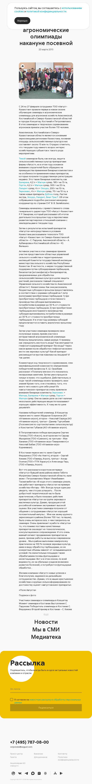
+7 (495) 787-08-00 (29, 742)
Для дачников (40, 757)
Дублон (49, 194)
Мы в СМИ (46, 629)
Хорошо (22, 20)
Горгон (22, 185)
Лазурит (23, 188)
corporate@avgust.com (21, 747)
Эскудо (45, 188)
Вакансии (38, 753)
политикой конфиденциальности (46, 11)
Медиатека (46, 636)
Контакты (62, 753)
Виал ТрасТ (52, 197)
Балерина (24, 182)
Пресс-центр (16, 753)
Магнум (42, 182)
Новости (46, 621)
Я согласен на (47, 701)
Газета (13, 757)
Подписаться (46, 707)
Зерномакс (24, 191)
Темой (22, 158)
